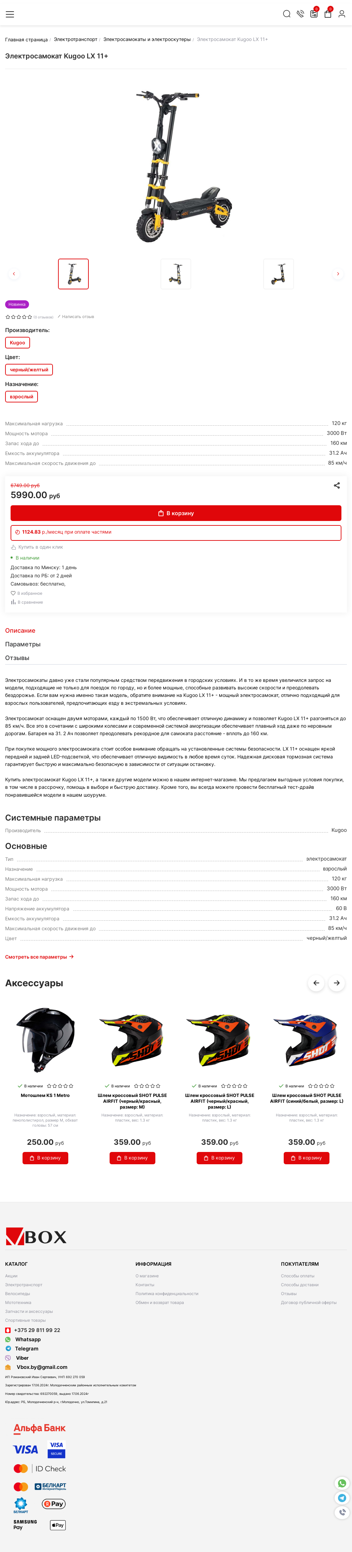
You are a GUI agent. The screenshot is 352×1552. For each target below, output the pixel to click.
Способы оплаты (297, 1275)
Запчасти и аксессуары (29, 1311)
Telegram (21, 1348)
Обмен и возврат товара (160, 1302)
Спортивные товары (25, 1320)
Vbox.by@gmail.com (40, 1367)
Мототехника (18, 1302)
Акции (11, 1275)
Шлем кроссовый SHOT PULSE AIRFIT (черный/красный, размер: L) (219, 1101)
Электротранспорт (23, 1284)
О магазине (147, 1275)
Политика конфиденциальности (167, 1293)
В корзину (176, 513)
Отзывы (289, 1293)
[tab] (176, 630)
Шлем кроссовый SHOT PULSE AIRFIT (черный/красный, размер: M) (132, 1101)
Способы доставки (300, 1284)
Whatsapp (23, 1339)
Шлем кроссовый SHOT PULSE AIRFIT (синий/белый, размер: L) (306, 1098)
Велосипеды (17, 1293)
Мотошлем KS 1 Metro (45, 1095)
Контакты (145, 1284)
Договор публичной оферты (309, 1302)
